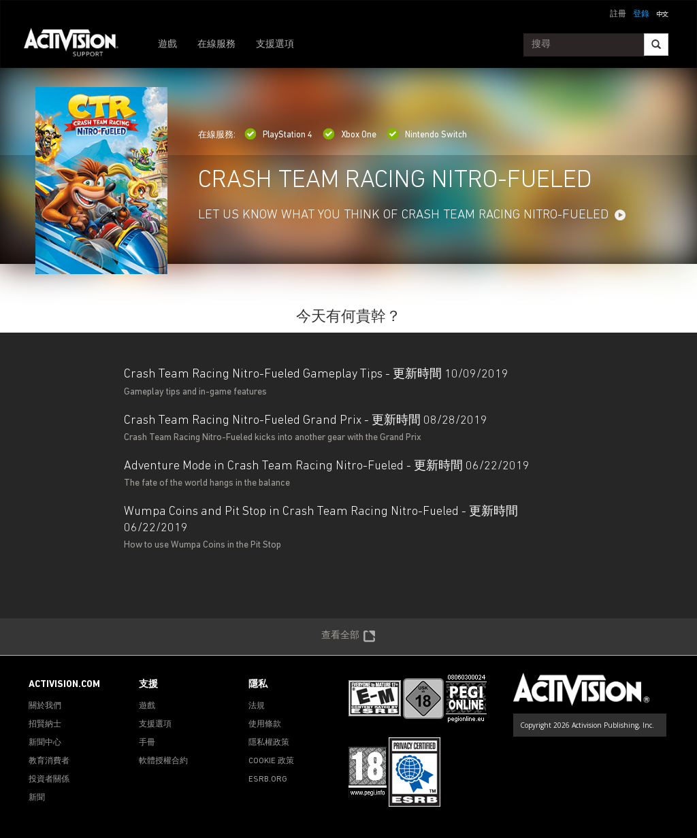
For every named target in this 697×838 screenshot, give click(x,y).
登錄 (641, 14)
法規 (256, 706)
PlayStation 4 (278, 135)
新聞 (37, 798)
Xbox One (349, 135)
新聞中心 (45, 743)
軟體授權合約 (163, 761)
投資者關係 (49, 779)
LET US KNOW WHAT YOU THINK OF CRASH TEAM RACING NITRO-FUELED (403, 215)
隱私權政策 (268, 743)
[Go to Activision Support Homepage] (77, 45)
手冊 (147, 743)
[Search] (656, 44)
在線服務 (216, 44)
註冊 (618, 14)
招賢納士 (45, 724)
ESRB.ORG (267, 779)
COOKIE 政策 (271, 761)
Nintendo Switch (427, 135)
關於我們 (45, 706)
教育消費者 (49, 761)
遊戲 (167, 44)
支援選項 (275, 44)
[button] (662, 13)
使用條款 (264, 724)
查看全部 (348, 636)
